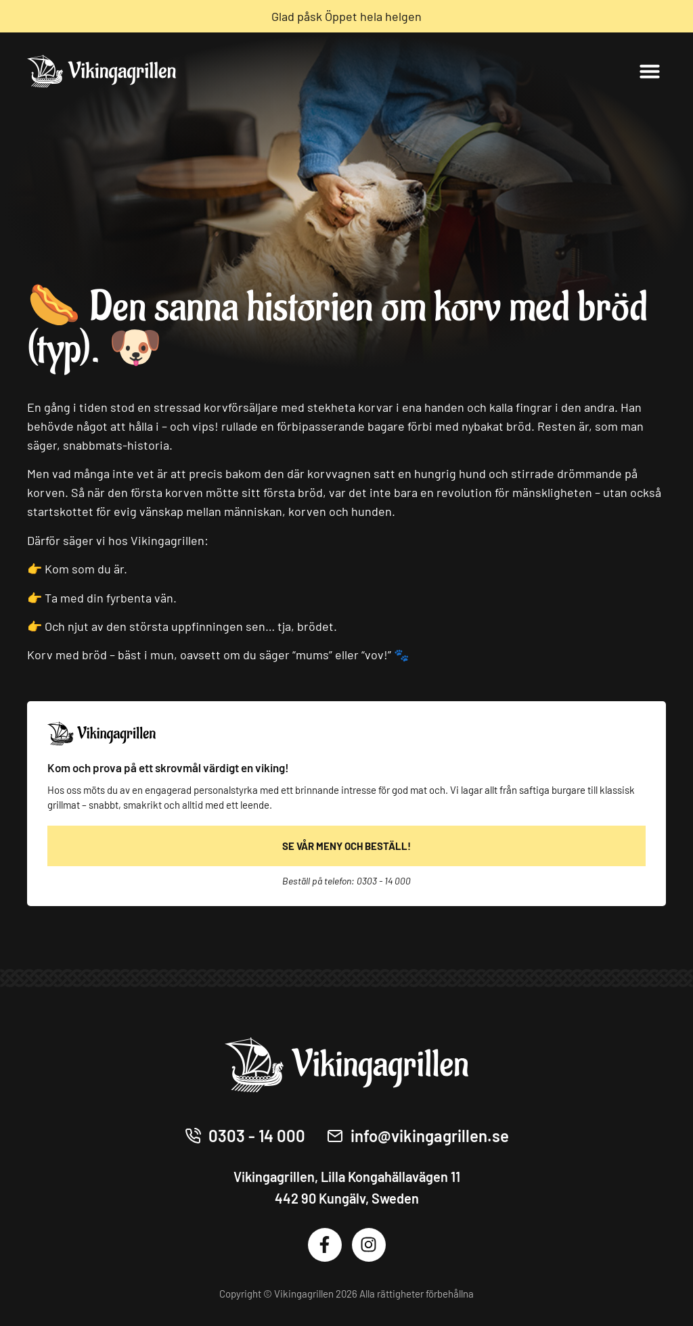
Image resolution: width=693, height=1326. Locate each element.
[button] (649, 71)
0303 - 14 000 (384, 880)
